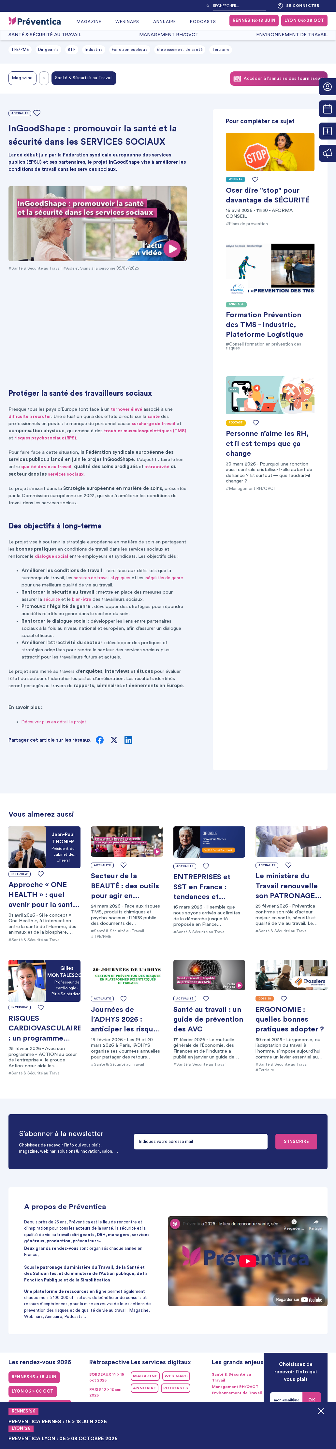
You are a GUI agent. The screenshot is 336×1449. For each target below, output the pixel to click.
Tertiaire (220, 50)
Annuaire (164, 22)
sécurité (52, 599)
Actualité (20, 112)
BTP (72, 50)
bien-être (83, 599)
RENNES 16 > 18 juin (34, 1377)
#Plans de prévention (247, 224)
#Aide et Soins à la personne (94, 268)
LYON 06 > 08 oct (33, 1391)
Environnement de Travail (292, 34)
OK (311, 1400)
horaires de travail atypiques (104, 577)
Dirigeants (48, 50)
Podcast (236, 422)
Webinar (235, 179)
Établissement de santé (180, 50)
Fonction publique (130, 50)
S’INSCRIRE (296, 1142)
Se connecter (298, 6)
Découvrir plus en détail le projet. (57, 721)
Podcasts (203, 22)
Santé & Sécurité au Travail (44, 34)
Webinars (127, 22)
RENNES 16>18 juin (254, 20)
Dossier (264, 998)
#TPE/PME (102, 937)
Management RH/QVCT (168, 34)
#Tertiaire (266, 1070)
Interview (19, 873)
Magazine (89, 22)
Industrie (94, 50)
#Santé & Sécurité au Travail (36, 268)
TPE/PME (20, 50)
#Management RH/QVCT (251, 489)
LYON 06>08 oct (304, 20)
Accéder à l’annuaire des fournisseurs (278, 78)
